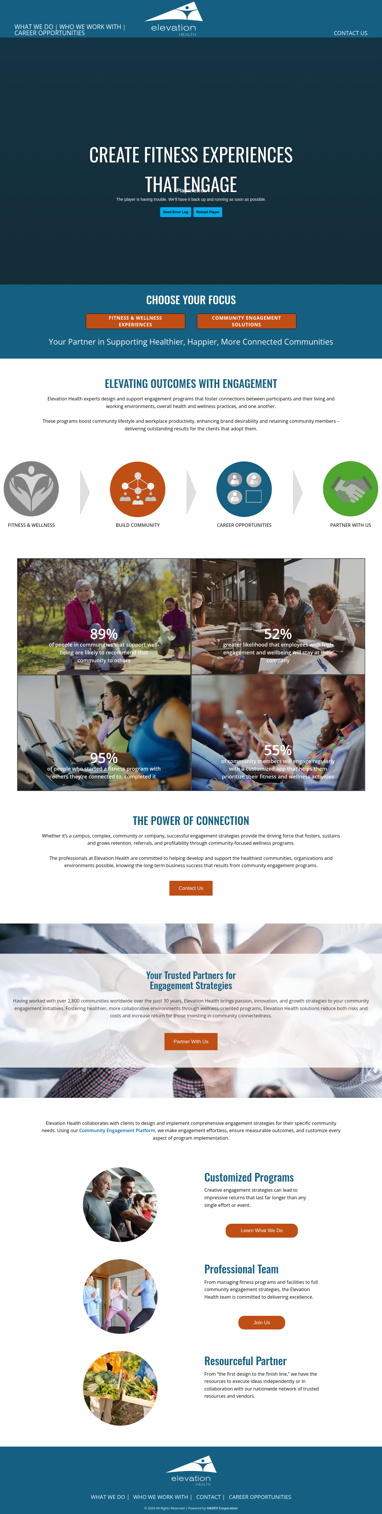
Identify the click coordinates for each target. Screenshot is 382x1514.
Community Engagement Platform (117, 1130)
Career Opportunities (50, 32)
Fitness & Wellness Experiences (135, 321)
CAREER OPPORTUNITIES (260, 1496)
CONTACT (208, 1496)
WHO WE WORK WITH (90, 26)
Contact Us (350, 33)
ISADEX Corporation (222, 1508)
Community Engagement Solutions (246, 321)
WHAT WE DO (34, 26)
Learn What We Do (262, 1230)
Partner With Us (191, 1041)
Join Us (262, 1322)
